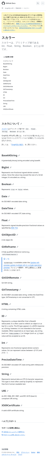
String (6, 374)
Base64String (11, 155)
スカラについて (12, 123)
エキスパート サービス (9, 454)
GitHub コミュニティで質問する (13, 432)
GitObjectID (10, 234)
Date (6, 196)
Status (33, 452)
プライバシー (25, 452)
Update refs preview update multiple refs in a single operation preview (23, 265)
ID (4, 316)
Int (5, 342)
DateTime (9, 208)
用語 (17, 452)
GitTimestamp (11, 289)
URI (5, 390)
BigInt (6, 167)
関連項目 (18, 8)
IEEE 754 (14, 228)
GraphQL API (9, 8)
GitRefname (10, 246)
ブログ (20, 454)
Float (6, 220)
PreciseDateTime (13, 359)
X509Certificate (12, 405)
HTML (6, 304)
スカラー (26, 8)
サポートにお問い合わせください (13, 435)
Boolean (8, 184)
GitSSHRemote (11, 277)
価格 (38, 452)
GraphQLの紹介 (17, 144)
